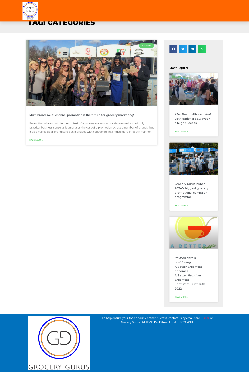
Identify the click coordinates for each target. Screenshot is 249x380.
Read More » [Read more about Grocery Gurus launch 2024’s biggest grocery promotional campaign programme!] (181, 205)
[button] (173, 49)
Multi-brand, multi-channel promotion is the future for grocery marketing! (81, 115)
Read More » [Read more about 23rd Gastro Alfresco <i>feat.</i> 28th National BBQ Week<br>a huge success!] (181, 131)
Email (205, 318)
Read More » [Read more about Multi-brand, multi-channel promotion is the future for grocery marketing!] (36, 140)
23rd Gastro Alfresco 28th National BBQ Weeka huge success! (193, 119)
